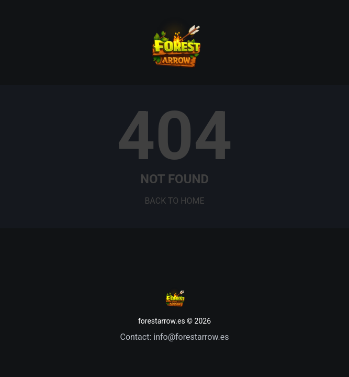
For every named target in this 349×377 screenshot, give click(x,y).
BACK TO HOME (174, 201)
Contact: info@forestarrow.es (174, 337)
